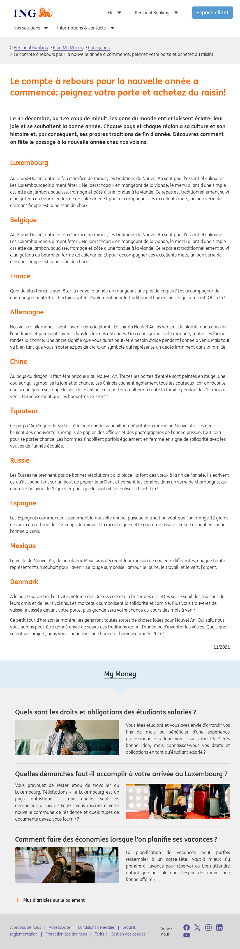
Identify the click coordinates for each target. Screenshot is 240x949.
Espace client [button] (212, 12)
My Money (120, 673)
